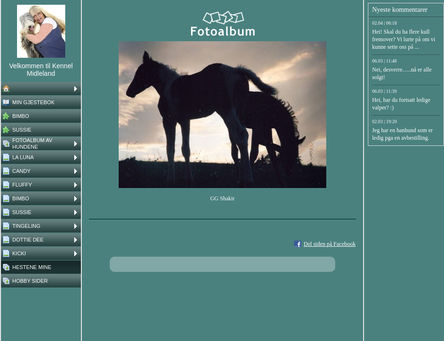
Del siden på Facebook (330, 244)
